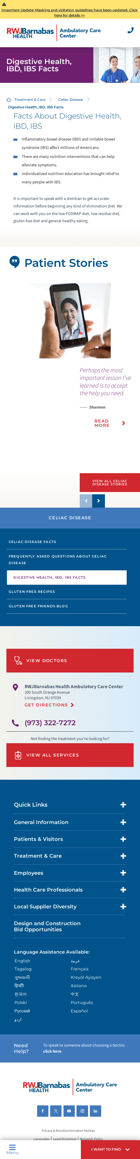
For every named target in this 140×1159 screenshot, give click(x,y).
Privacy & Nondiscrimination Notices (68, 1130)
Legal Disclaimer (65, 1139)
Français (79, 969)
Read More (102, 423)
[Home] (54, 32)
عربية (75, 960)
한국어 (20, 994)
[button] (110, 1149)
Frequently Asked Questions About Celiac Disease (58, 559)
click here (52, 1051)
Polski (20, 1002)
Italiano (79, 985)
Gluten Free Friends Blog (38, 606)
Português (82, 1002)
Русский (22, 1011)
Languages (42, 1139)
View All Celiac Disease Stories (110, 482)
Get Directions (46, 705)
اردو (17, 1019)
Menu (12, 1149)
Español (79, 1011)
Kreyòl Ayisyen (86, 977)
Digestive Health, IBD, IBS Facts (49, 577)
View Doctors (40, 660)
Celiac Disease (70, 99)
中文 (75, 994)
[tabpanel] (69, 321)
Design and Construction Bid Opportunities (47, 926)
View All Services (46, 755)
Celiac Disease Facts (32, 542)
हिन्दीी (19, 985)
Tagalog (23, 969)
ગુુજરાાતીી (22, 977)
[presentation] (110, 401)
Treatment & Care (29, 99)
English (22, 960)
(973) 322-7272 (50, 723)
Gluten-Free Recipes (32, 592)
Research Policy (91, 1139)
